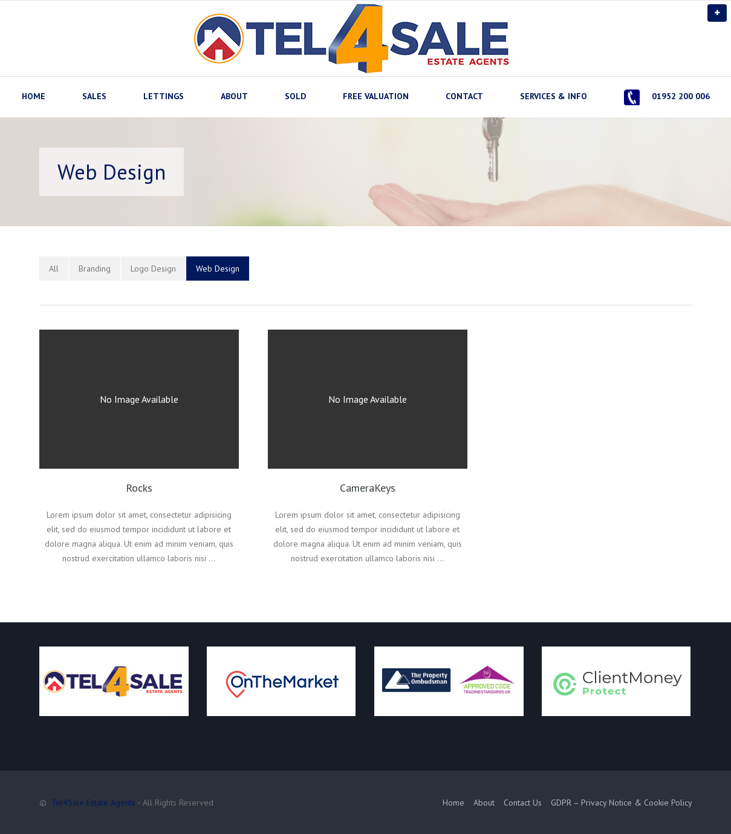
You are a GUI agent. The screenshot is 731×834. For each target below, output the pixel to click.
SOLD (295, 96)
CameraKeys (367, 488)
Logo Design (153, 268)
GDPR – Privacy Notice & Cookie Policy (621, 802)
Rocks (139, 488)
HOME (33, 96)
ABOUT (234, 96)
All (54, 268)
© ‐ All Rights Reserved (127, 802)
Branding (95, 268)
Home (453, 802)
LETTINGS (163, 96)
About (484, 802)
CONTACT (464, 96)
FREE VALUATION (376, 96)
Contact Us (523, 802)
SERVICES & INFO (553, 96)
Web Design (217, 268)
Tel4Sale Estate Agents (93, 802)
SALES (94, 96)
